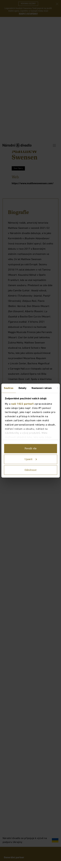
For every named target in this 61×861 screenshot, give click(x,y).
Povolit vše (31, 448)
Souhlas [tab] (8, 388)
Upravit (31, 459)
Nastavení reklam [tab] (42, 388)
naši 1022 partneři (22, 404)
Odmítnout (31, 470)
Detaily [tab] (23, 388)
